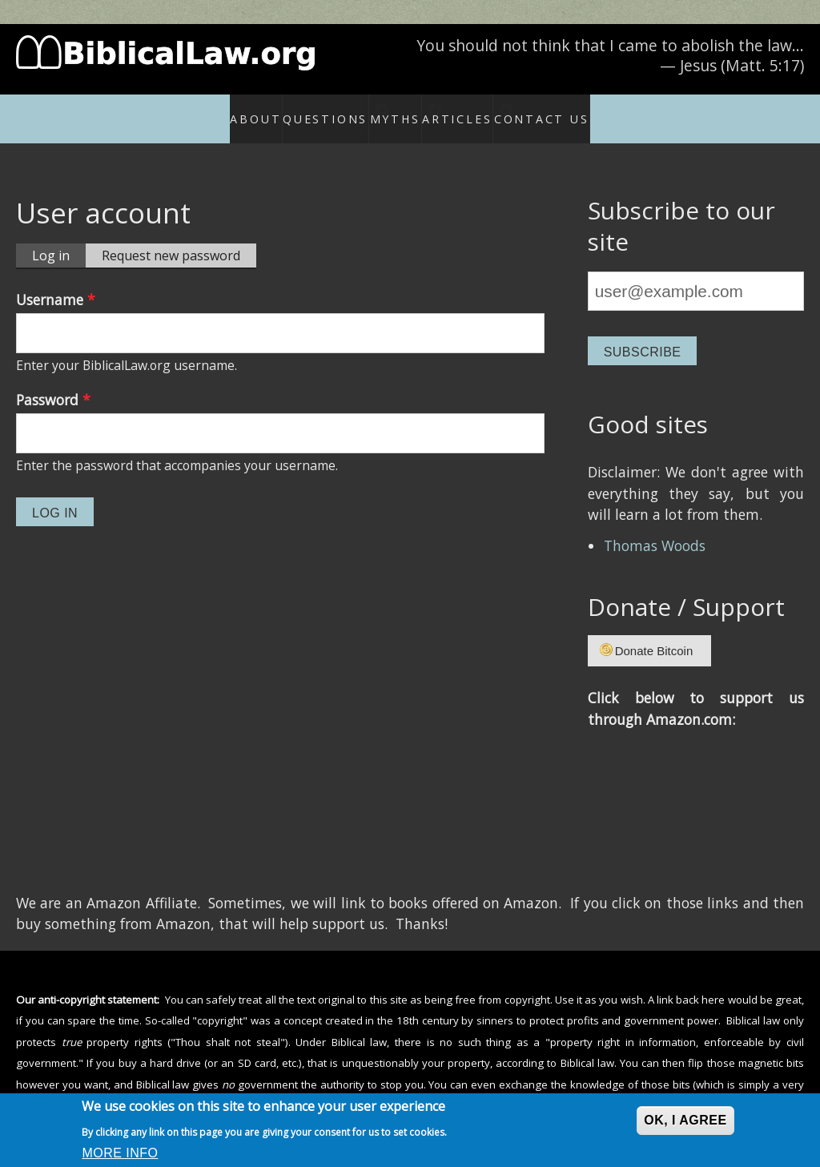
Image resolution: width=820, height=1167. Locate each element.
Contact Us (576, 110)
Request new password (171, 238)
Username (55, 282)
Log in (59, 239)
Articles (478, 110)
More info (120, 1153)
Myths (393, 110)
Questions (301, 110)
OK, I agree (685, 1120)
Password (53, 382)
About (229, 110)
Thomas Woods (654, 528)
